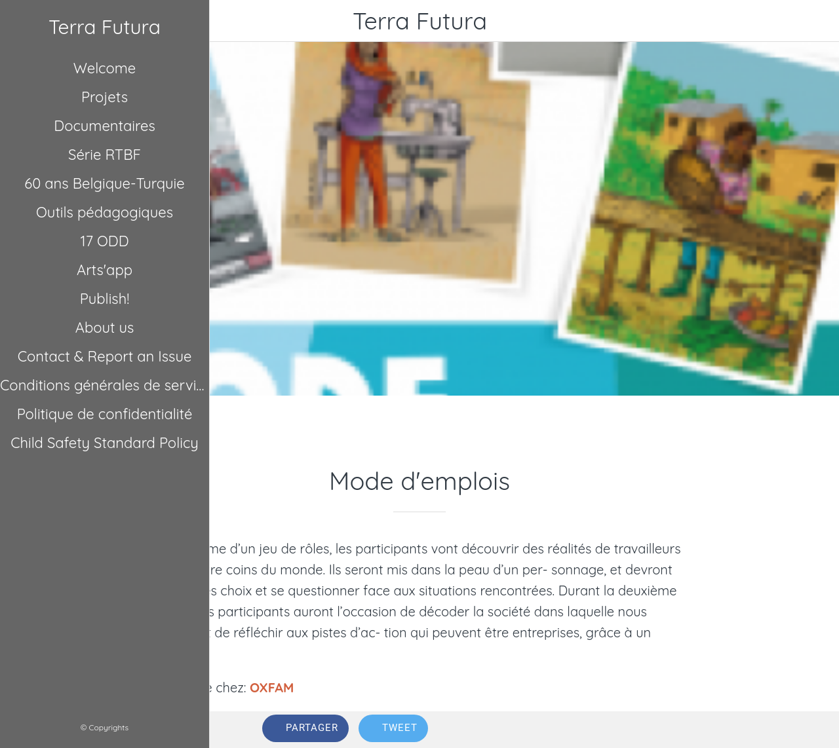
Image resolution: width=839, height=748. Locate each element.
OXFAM (272, 687)
